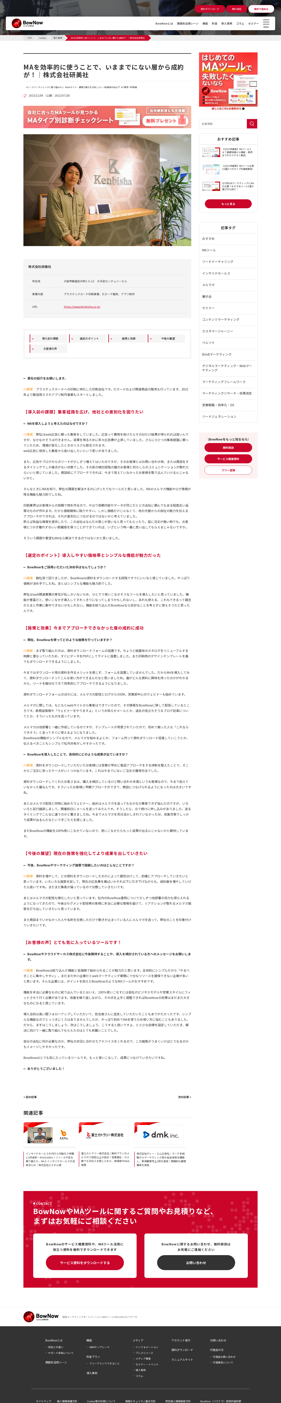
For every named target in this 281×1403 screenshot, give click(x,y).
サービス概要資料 (228, 459)
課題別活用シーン (188, 23)
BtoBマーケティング (216, 354)
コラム (240, 23)
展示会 (207, 296)
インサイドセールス (216, 273)
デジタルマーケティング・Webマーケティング (227, 367)
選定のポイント (89, 338)
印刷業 (134, 87)
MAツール (209, 250)
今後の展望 (168, 338)
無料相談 (228, 447)
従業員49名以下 (112, 87)
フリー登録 (228, 470)
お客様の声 (50, 349)
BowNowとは (164, 23)
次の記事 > (184, 1097)
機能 (205, 23)
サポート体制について (61, 1353)
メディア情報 (143, 1358)
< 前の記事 (30, 1097)
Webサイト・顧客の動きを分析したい (84, 87)
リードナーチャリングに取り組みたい (46, 87)
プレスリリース (144, 1353)
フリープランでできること (104, 1363)
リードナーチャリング (217, 261)
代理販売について (223, 1362)
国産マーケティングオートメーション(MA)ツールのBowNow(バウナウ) (99, 1316)
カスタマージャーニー (217, 331)
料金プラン (93, 1357)
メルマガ (208, 284)
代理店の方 (217, 1350)
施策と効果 (129, 338)
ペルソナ (208, 342)
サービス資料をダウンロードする (85, 1262)
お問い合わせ (196, 1262)
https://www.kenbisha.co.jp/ (82, 307)
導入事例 (226, 23)
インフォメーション (147, 1347)
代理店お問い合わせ (224, 1357)
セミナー (253, 23)
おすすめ (208, 238)
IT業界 (125, 87)
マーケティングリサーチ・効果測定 (227, 393)
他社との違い (55, 1347)
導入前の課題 (50, 338)
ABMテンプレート (99, 1347)
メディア (138, 1340)
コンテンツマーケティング (220, 319)
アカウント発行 (180, 1340)
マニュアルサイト (182, 1360)
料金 (214, 23)
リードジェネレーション (219, 416)
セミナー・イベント (147, 1364)
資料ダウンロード (182, 1350)
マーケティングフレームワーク (224, 381)
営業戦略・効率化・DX (218, 405)
